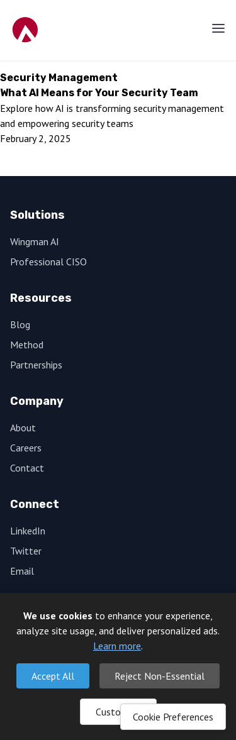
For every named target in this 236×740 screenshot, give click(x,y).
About (23, 427)
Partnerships (36, 364)
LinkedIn (27, 530)
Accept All (52, 676)
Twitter (26, 550)
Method (26, 344)
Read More (39, 160)
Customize (118, 711)
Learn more (117, 645)
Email (22, 571)
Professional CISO (48, 261)
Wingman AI (34, 241)
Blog (20, 324)
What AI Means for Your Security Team (99, 93)
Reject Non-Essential (160, 676)
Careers (26, 447)
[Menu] (218, 28)
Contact (27, 467)
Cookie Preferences (173, 716)
